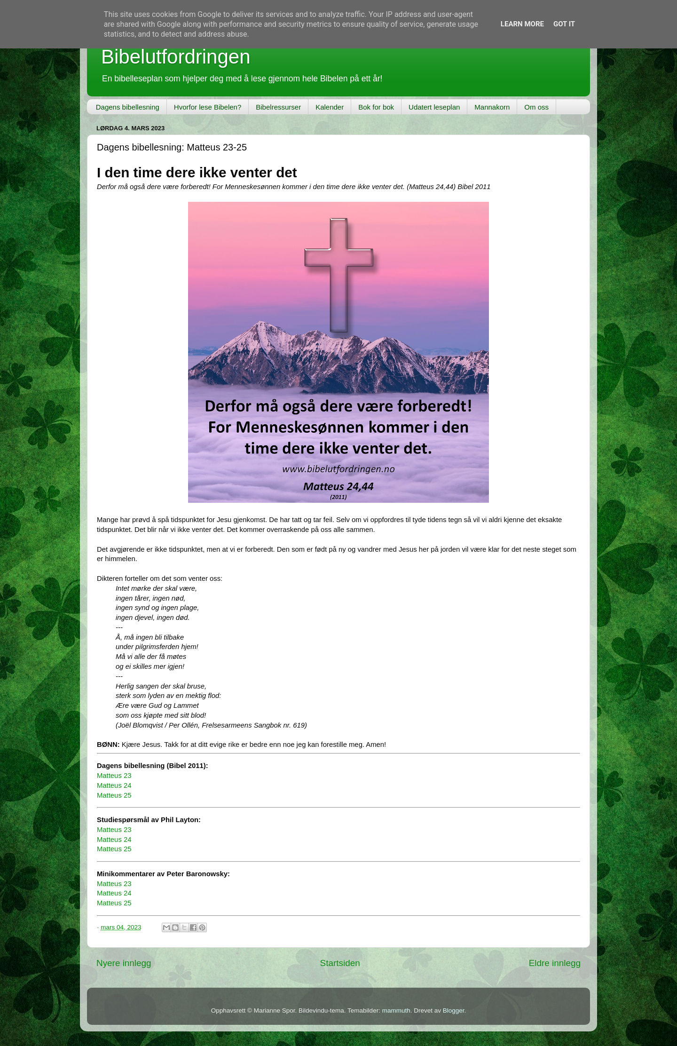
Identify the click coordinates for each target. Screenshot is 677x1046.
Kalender (329, 107)
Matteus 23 (114, 775)
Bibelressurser (278, 107)
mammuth (396, 1010)
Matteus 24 (114, 785)
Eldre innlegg (555, 963)
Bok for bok (376, 107)
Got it (564, 24)
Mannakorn (492, 107)
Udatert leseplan (434, 107)
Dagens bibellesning (127, 107)
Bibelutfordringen (176, 57)
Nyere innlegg (123, 963)
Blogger (453, 1010)
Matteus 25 (114, 795)
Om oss (536, 107)
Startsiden (340, 963)
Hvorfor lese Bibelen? (207, 107)
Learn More (522, 24)
